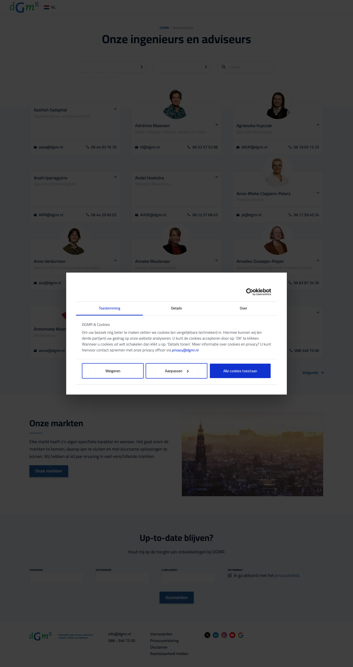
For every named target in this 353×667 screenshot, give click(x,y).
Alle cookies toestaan (240, 370)
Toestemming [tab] (109, 308)
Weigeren (112, 370)
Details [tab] (176, 308)
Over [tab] (243, 308)
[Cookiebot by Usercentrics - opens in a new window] (249, 292)
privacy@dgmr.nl (185, 349)
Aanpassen (177, 370)
